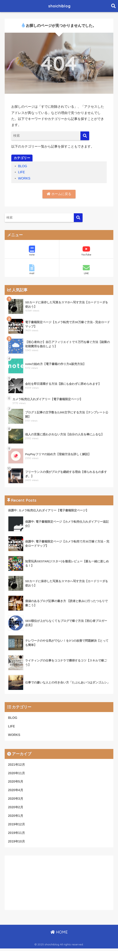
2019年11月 (17, 835)
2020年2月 (16, 809)
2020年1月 (16, 817)
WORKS (24, 178)
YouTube (86, 251)
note (32, 251)
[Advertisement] (59, 885)
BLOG (22, 166)
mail (32, 269)
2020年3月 (16, 800)
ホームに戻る (59, 194)
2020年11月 (17, 774)
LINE (86, 269)
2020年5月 (16, 783)
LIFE (21, 172)
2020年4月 (16, 791)
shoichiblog (59, 6)
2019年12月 (17, 826)
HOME (59, 934)
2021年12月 (17, 765)
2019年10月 (17, 843)
